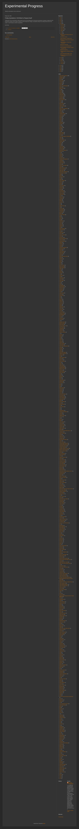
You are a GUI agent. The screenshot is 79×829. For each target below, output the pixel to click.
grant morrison (61, 266)
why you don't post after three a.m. (65, 430)
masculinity (61, 275)
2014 (61, 21)
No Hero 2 (61, 540)
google (60, 375)
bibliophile (61, 78)
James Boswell (61, 511)
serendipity (61, 741)
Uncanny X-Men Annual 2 (63, 573)
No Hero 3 (61, 541)
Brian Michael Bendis (62, 238)
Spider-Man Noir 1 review (63, 562)
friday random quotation (63, 75)
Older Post (52, 37)
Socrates (60, 560)
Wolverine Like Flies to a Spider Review (66, 581)
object (60, 117)
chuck (60, 648)
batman (60, 611)
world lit (60, 774)
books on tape (61, 629)
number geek (61, 399)
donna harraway (62, 361)
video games (61, 94)
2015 (61, 20)
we (59, 773)
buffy (60, 637)
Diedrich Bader (61, 469)
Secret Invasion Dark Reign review (65, 559)
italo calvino (61, 382)
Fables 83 (61, 481)
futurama (60, 683)
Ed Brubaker (61, 473)
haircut (60, 378)
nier (60, 282)
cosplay (60, 349)
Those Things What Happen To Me (66, 53)
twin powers (61, 237)
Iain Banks (61, 506)
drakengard (61, 671)
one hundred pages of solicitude (64, 136)
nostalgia (60, 726)
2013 (61, 23)
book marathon (61, 169)
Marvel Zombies (62, 323)
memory (60, 392)
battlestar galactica (62, 615)
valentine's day (61, 425)
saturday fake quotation (63, 411)
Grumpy (60, 497)
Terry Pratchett (61, 185)
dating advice (61, 252)
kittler (60, 385)
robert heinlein (61, 406)
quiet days (61, 739)
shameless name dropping (63, 742)
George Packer (61, 493)
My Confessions (62, 99)
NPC (60, 536)
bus (60, 203)
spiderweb (61, 746)
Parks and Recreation (63, 545)
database (60, 661)
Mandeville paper (62, 241)
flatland (60, 680)
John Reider (61, 514)
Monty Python (61, 535)
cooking (60, 347)
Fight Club (61, 487)
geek (60, 373)
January (62, 63)
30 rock (60, 310)
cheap (60, 642)
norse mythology (62, 397)
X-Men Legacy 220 (62, 583)
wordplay (60, 160)
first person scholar (62, 678)
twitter (60, 420)
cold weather (61, 344)
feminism (60, 151)
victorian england (62, 768)
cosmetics (61, 348)
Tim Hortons (61, 569)
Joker (60, 515)
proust (60, 402)
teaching (60, 116)
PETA (60, 544)
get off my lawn (61, 265)
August (62, 30)
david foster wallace (62, 352)
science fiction (61, 194)
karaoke (60, 271)
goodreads (61, 688)
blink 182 (60, 624)
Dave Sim (61, 467)
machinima (61, 715)
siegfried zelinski (62, 415)
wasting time (61, 306)
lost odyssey (61, 190)
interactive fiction (62, 214)
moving (60, 281)
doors (60, 362)
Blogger (44, 823)
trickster (60, 304)
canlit (60, 337)
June (61, 33)
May (61, 57)
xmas (60, 778)
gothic (60, 377)
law (60, 386)
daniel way (61, 658)
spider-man (61, 745)
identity (60, 189)
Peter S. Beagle (62, 549)
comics (60, 84)
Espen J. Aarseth (62, 476)
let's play (60, 712)
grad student (61, 133)
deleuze (60, 663)
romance (60, 222)
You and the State (62, 589)
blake (60, 623)
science (60, 223)
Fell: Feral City (61, 486)
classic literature (62, 343)
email (60, 262)
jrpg (60, 215)
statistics (60, 300)
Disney (60, 164)
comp (60, 102)
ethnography (61, 210)
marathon (61, 390)
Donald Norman (62, 472)
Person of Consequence (70, 783)
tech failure (61, 157)
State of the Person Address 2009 (65, 563)
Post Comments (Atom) (13, 38)
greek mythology (62, 690)
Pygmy (60, 550)
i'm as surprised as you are (63, 703)
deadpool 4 (61, 662)
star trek (60, 299)
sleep (60, 227)
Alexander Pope (62, 313)
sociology (61, 744)
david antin (61, 253)
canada (60, 118)
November (62, 26)
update (60, 305)
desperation (61, 666)
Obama (60, 543)
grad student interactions (63, 171)
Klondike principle (62, 516)
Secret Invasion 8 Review (63, 558)
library (60, 217)
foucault (60, 681)
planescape (61, 176)
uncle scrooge (61, 421)
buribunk (60, 638)
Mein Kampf (61, 530)
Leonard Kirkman (62, 520)
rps (59, 409)
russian (60, 740)
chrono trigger (61, 647)
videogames (9, 29)
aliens (60, 593)
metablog (60, 127)
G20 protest (61, 318)
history (60, 126)
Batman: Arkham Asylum (63, 449)
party (60, 219)
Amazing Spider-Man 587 (63, 443)
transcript (60, 759)
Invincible (61, 507)
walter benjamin (62, 428)
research (60, 155)
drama (60, 260)
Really (60, 553)
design (60, 257)
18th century (61, 162)
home (60, 270)
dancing (60, 351)
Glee (60, 495)
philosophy (61, 98)
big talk (60, 619)
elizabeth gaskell (62, 367)
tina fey (60, 756)
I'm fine (60, 505)
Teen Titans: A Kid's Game (63, 567)
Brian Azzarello (61, 454)
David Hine (61, 468)
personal (60, 83)
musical (60, 218)
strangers (61, 750)
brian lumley (61, 634)
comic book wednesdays (63, 85)
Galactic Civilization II (62, 491)
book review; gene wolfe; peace (64, 628)
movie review (61, 280)
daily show (61, 657)
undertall (60, 763)
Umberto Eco (61, 572)
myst (60, 722)
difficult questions (62, 357)
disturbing (61, 258)
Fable (60, 478)
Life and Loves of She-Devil (64, 522)
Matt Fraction (61, 324)
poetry (60, 119)
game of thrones (62, 685)
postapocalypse (62, 735)
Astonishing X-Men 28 (63, 445)
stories (60, 156)
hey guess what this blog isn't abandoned (66, 696)
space (60, 195)
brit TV (60, 635)
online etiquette (61, 730)
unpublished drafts (62, 764)
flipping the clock (62, 368)
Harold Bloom (61, 500)
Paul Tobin (61, 548)
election (60, 261)
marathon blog (61, 717)
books (60, 107)
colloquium (61, 649)
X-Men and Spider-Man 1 (63, 585)
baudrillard (61, 616)
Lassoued (61, 517)
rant (60, 152)
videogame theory (62, 113)
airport (60, 246)
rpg (59, 407)
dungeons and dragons (63, 673)
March (62, 60)
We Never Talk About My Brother (64, 577)
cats (60, 204)
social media (61, 229)
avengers (60, 334)
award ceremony (62, 601)
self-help (60, 294)
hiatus (60, 698)
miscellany (61, 97)
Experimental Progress (24, 6)
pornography (61, 285)
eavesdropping (61, 366)
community (61, 188)
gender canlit (61, 687)
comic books (61, 114)
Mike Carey (61, 531)
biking (60, 128)
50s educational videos (63, 439)
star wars (60, 416)
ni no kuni (61, 723)
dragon (60, 363)
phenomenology (62, 401)
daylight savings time (62, 353)
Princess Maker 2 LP (62, 325)
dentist (60, 255)
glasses (60, 213)
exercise (60, 676)
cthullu (60, 653)
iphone (60, 706)
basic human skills (62, 610)
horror (60, 135)
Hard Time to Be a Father (63, 498)
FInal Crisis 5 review (62, 477)
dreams (60, 142)
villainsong (61, 769)
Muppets (60, 242)
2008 (61, 71)
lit (59, 713)
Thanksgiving (61, 328)
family (60, 143)
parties (60, 400)
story (60, 749)
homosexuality (61, 380)
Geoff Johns (61, 239)
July (61, 31)
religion (60, 137)
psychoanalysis (61, 404)
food (60, 131)
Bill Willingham (61, 314)
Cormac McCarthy (62, 464)
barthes (60, 199)
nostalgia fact (61, 727)
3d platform (61, 438)
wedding (60, 429)
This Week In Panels (63, 36)
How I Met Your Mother (63, 165)
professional (61, 736)
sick (60, 296)
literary (60, 175)
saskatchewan (61, 410)
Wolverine (61, 243)
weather (60, 308)
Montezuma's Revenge (64, 44)
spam (60, 231)
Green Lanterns (62, 496)
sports (60, 121)
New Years (61, 539)
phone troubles (61, 191)
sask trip (60, 138)
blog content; (61, 625)
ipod (60, 707)
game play (61, 212)
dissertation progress (62, 150)
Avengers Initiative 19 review (64, 448)
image (60, 174)
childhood (61, 342)
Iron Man (60, 319)
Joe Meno (61, 512)
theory (60, 79)
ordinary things (61, 731)
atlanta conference (62, 167)
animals (60, 166)
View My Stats (60, 816)
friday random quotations (63, 108)
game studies (61, 103)
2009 (61, 69)
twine (60, 760)
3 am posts (61, 309)
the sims (60, 419)
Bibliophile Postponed (63, 49)
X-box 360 (61, 588)
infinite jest (61, 381)
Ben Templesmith (62, 453)
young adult (61, 161)
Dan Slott (60, 315)
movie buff (61, 93)
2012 (61, 65)
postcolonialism (62, 286)
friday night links (62, 682)
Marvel (60, 184)
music (60, 100)
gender (60, 92)
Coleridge (61, 198)
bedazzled (61, 618)
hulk (60, 702)
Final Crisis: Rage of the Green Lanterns (66, 488)
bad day (60, 605)
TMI (60, 564)
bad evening (61, 606)
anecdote (60, 186)
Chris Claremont (62, 459)
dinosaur (60, 358)
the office (60, 754)
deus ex (60, 667)
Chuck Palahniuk (62, 462)
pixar (60, 732)
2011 (61, 66)
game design (61, 132)
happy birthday (61, 267)
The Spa (60, 568)
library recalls (61, 387)
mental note (61, 109)
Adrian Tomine (61, 442)
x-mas (60, 775)
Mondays (60, 534)
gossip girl (61, 376)
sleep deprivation (62, 228)
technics (60, 233)
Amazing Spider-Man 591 (63, 444)
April (61, 59)
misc (60, 721)
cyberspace (61, 654)
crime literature (61, 251)
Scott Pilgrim (61, 327)
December (62, 24)
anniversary (61, 594)
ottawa (60, 284)
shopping (60, 224)
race (60, 405)
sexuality (60, 112)
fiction (60, 145)
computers (61, 122)
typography (61, 761)
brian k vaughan (62, 633)
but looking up (61, 639)
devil (60, 356)
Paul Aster (61, 546)
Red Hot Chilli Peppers (63, 554)
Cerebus (60, 458)
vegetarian (61, 426)
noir (60, 725)
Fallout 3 (60, 483)
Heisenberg (61, 501)
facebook (60, 123)
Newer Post (7, 37)
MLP (60, 524)
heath (60, 695)
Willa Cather (61, 580)
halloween (61, 692)
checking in (61, 643)
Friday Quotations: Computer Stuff (66, 38)
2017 (61, 17)
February (62, 62)
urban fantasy (61, 765)
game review (61, 372)
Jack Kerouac (61, 510)
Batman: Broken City (62, 450)
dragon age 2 (61, 170)
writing (60, 434)
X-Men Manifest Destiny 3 (63, 584)
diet (60, 668)
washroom (61, 770)
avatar (60, 600)
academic (61, 329)
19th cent (60, 181)
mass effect (61, 146)
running (60, 90)
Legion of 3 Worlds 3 (62, 519)
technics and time (62, 234)
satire (60, 291)
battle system (61, 614)
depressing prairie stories (63, 256)
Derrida (60, 183)
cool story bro (61, 95)
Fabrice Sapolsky (62, 482)
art (59, 333)
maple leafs (61, 716)
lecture (60, 711)
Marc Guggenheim (62, 526)
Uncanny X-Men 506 (62, 574)
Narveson (61, 538)
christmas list (61, 644)
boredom (60, 630)
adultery (60, 590)
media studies (61, 147)
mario (60, 718)
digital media (61, 88)
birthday (60, 200)
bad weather (61, 248)
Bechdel (60, 452)
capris (60, 338)
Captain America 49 (62, 457)
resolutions (61, 289)
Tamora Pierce (61, 565)
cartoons (60, 339)
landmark (60, 272)
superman (61, 301)
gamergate (61, 686)
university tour (61, 424)
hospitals (60, 701)
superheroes (61, 232)
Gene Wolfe (61, 492)
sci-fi (60, 89)
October (62, 27)
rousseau (60, 290)
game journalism (62, 371)
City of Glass (61, 463)
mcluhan (60, 391)
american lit (61, 330)
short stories (61, 295)
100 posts (61, 435)
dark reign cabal (62, 659)
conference (61, 141)
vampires (60, 766)
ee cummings (61, 209)
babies (60, 604)
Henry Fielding (61, 502)
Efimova (60, 474)
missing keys (61, 277)
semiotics (61, 414)
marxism (60, 720)
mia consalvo (61, 395)
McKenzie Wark (62, 529)
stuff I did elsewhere (62, 751)
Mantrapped (61, 525)
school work (61, 193)
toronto (60, 236)
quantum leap (61, 737)
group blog (61, 691)
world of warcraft (62, 433)
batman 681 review (62, 613)
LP (59, 320)
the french (61, 303)
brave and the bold (62, 632)
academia (61, 104)
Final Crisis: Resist (62, 490)
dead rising (61, 354)
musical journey (62, 396)
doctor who (61, 359)
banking (60, 609)
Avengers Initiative (62, 447)
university (61, 423)
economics (61, 208)
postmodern (61, 287)
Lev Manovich (61, 521)
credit (60, 652)
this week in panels (62, 755)
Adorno (60, 440)
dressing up (61, 672)
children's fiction (62, 205)
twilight (60, 179)
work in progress (62, 180)
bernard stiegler (62, 140)
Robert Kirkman (62, 555)
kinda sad (61, 708)
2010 (61, 68)
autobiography (61, 599)
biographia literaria (62, 620)
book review (61, 80)
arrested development (63, 247)
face (60, 677)
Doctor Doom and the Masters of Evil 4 (65, 471)
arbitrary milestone (62, 332)
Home (30, 37)
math (60, 276)
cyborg (60, 656)
